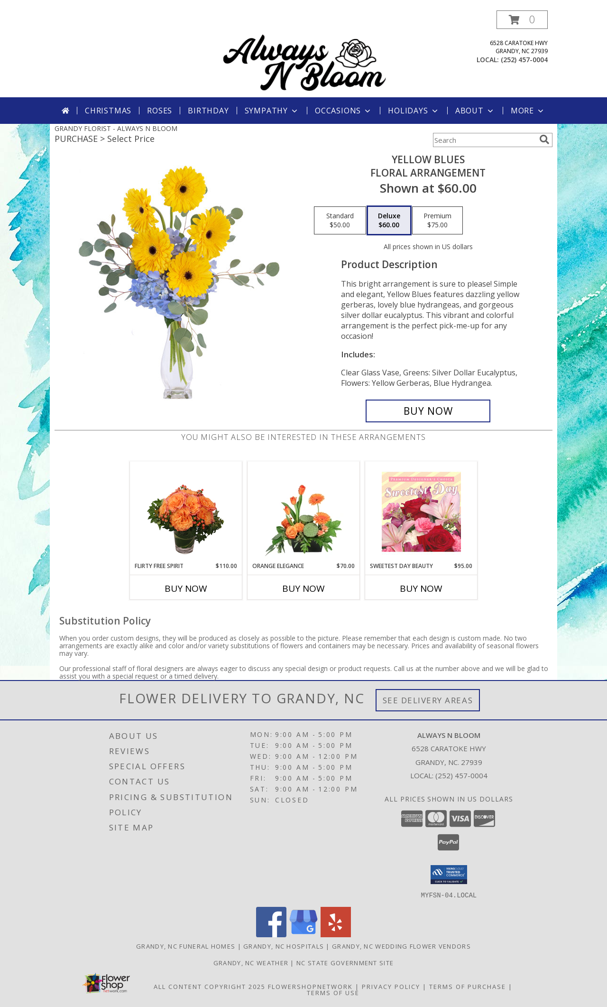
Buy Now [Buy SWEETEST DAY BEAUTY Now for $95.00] (421, 588)
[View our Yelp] (336, 934)
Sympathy (272, 110)
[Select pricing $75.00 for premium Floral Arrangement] (437, 220)
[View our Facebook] (271, 934)
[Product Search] (484, 140)
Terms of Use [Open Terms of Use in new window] (333, 992)
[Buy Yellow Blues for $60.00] (428, 411)
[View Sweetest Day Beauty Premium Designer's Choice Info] (421, 511)
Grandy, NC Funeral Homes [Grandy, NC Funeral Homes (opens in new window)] (185, 946)
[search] (544, 139)
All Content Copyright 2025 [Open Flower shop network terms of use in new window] (210, 986)
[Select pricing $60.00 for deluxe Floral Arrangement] (389, 220)
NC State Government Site (345, 962)
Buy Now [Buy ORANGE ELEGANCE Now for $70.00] (303, 588)
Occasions (343, 110)
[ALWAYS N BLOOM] (304, 53)
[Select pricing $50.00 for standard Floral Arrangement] (340, 220)
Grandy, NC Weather (250, 962)
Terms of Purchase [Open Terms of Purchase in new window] (467, 986)
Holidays (413, 110)
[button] (522, 19)
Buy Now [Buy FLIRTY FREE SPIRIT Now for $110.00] (186, 588)
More (528, 110)
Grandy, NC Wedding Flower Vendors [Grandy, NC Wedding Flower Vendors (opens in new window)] (401, 946)
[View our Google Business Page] (303, 934)
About (475, 110)
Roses (159, 110)
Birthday (208, 110)
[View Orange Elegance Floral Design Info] (303, 511)
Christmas (108, 110)
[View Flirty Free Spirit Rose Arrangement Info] (186, 511)
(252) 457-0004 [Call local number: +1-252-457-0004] (524, 59)
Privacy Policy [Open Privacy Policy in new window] (391, 986)
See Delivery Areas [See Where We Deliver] (428, 700)
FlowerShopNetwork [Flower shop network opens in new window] (310, 986)
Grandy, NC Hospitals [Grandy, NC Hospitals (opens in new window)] (283, 946)
